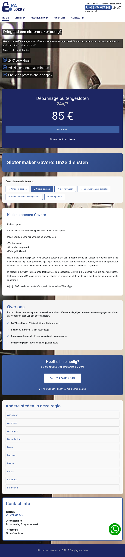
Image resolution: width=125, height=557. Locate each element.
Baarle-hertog (14, 439)
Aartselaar (12, 415)
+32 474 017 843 (98, 8)
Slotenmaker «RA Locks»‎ (13, 7)
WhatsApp (115, 529)
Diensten (20, 17)
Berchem (11, 455)
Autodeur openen (17, 189)
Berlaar (10, 471)
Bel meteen (62, 129)
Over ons (59, 17)
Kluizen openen (42, 189)
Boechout (12, 479)
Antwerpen (12, 431)
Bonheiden (12, 487)
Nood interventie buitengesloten (24, 196)
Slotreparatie (54, 196)
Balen (10, 447)
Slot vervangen (65, 189)
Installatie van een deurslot (93, 189)
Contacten (77, 17)
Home (5, 17)
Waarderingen (39, 17)
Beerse (10, 463)
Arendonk (12, 423)
